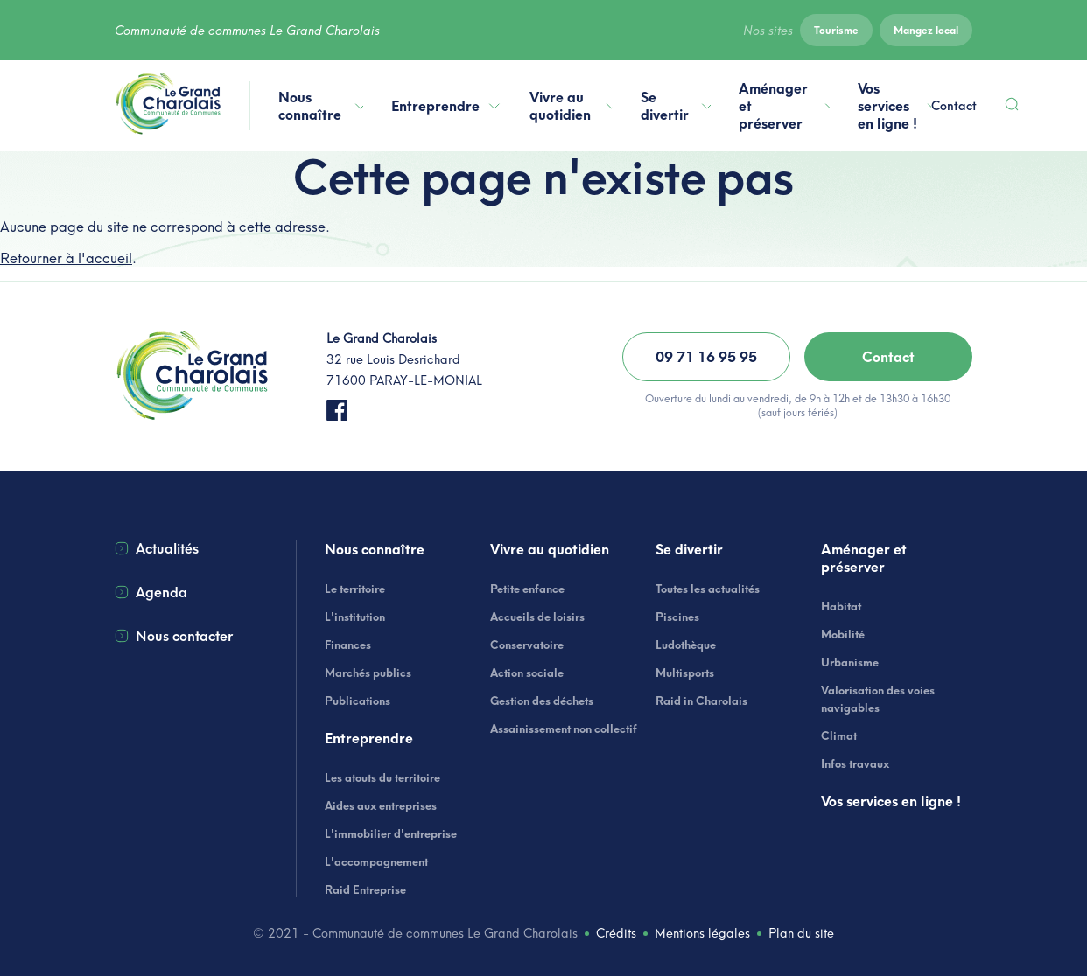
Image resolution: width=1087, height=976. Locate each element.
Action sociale (527, 673)
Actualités (157, 548)
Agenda (151, 592)
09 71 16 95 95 (706, 357)
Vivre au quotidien (571, 105)
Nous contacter (174, 636)
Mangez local (926, 30)
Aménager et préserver (784, 106)
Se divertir (676, 105)
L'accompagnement (376, 861)
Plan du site (801, 933)
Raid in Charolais (701, 701)
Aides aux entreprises (381, 805)
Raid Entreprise (365, 889)
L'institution (355, 617)
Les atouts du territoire (382, 777)
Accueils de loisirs (537, 617)
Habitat (841, 606)
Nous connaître (320, 105)
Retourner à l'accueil (66, 258)
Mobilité (843, 634)
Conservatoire (527, 645)
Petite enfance (527, 589)
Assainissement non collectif (563, 728)
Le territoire (355, 589)
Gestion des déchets (541, 701)
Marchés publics (368, 673)
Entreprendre (446, 106)
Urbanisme (850, 662)
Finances (348, 645)
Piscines (677, 617)
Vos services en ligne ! (894, 106)
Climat (839, 735)
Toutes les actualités (708, 589)
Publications (357, 701)
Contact (954, 106)
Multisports (685, 673)
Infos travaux (855, 763)
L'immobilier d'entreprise (391, 833)
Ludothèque (686, 645)
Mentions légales (702, 933)
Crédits (616, 933)
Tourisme (836, 30)
